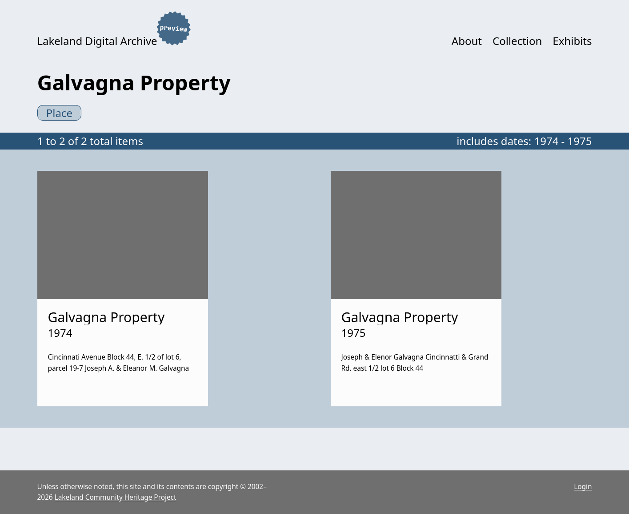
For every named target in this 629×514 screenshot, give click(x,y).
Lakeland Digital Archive (97, 40)
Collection (517, 40)
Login (583, 486)
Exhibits (572, 40)
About (467, 40)
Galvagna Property (106, 317)
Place (59, 112)
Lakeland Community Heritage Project (115, 497)
